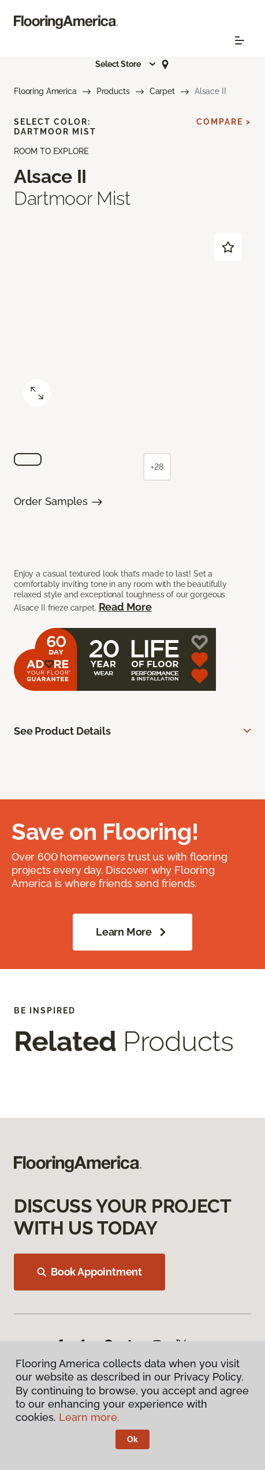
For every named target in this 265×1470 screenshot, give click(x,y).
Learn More (132, 932)
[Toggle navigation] (239, 40)
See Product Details (62, 731)
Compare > (223, 121)
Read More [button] (125, 607)
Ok (132, 1439)
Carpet (162, 91)
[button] (125, 64)
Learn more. (89, 1417)
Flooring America (45, 91)
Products (113, 91)
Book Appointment (89, 1272)
